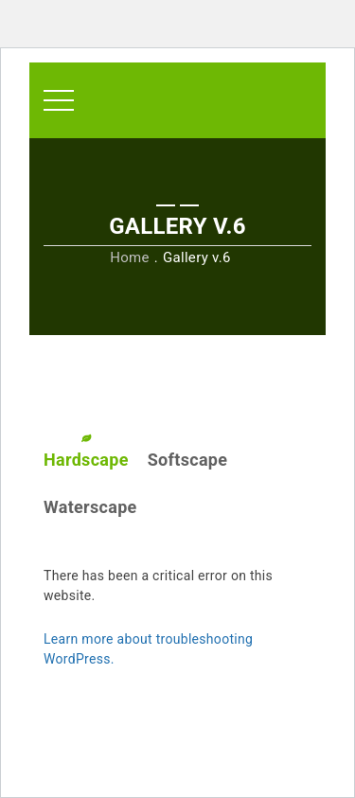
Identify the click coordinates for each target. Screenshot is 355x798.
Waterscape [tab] (90, 507)
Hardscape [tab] (86, 460)
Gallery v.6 (197, 257)
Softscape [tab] (188, 460)
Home (130, 257)
